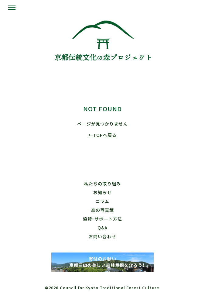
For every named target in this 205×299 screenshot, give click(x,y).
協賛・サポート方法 (102, 219)
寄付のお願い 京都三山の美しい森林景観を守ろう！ (102, 262)
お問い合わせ (102, 236)
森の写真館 (102, 210)
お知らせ (102, 192)
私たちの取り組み (102, 183)
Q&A (102, 228)
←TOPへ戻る (102, 135)
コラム (102, 201)
